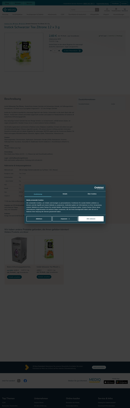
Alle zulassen (91, 218)
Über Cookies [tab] (92, 194)
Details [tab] (65, 194)
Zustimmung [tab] (38, 194)
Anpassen (65, 218)
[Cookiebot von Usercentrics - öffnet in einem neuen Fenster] (96, 188)
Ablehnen (39, 218)
